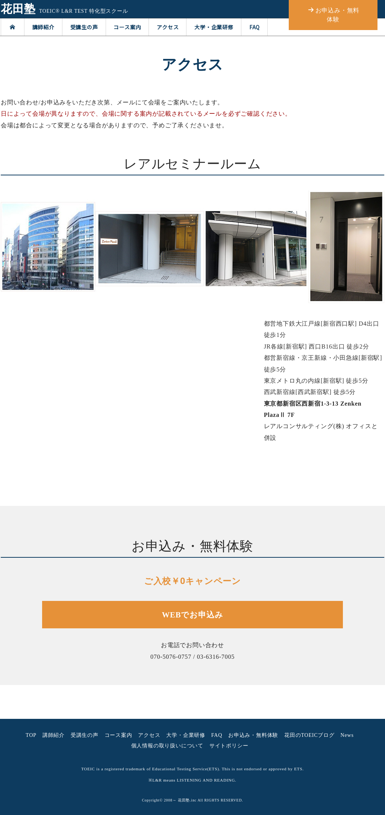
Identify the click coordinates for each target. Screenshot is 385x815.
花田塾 (18, 9)
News (347, 735)
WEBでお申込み (192, 614)
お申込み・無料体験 (253, 735)
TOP (31, 735)
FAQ (254, 27)
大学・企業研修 (213, 27)
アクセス (168, 27)
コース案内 (127, 27)
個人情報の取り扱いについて (167, 746)
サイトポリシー (229, 746)
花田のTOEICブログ (309, 735)
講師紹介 (43, 27)
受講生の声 (84, 27)
